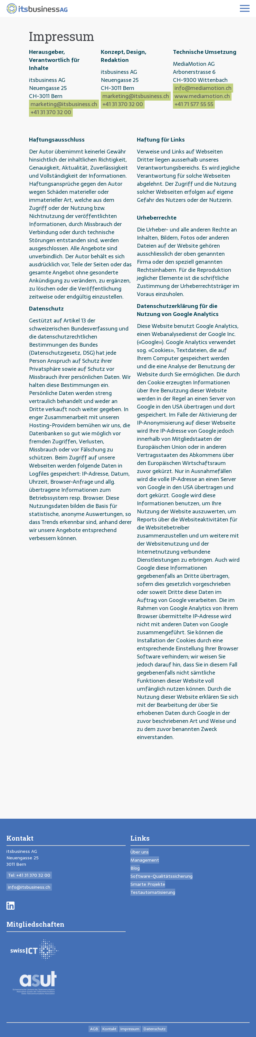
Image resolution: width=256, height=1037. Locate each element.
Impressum (129, 1029)
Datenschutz (155, 1029)
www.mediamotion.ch (202, 96)
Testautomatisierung (152, 892)
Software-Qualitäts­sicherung (161, 876)
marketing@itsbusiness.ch (64, 104)
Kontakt (109, 1029)
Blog (135, 868)
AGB (94, 1029)
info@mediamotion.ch (203, 88)
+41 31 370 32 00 (51, 112)
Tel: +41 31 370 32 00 (29, 875)
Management (144, 860)
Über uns (139, 851)
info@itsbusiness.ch (29, 887)
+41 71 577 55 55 (194, 104)
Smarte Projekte (147, 884)
